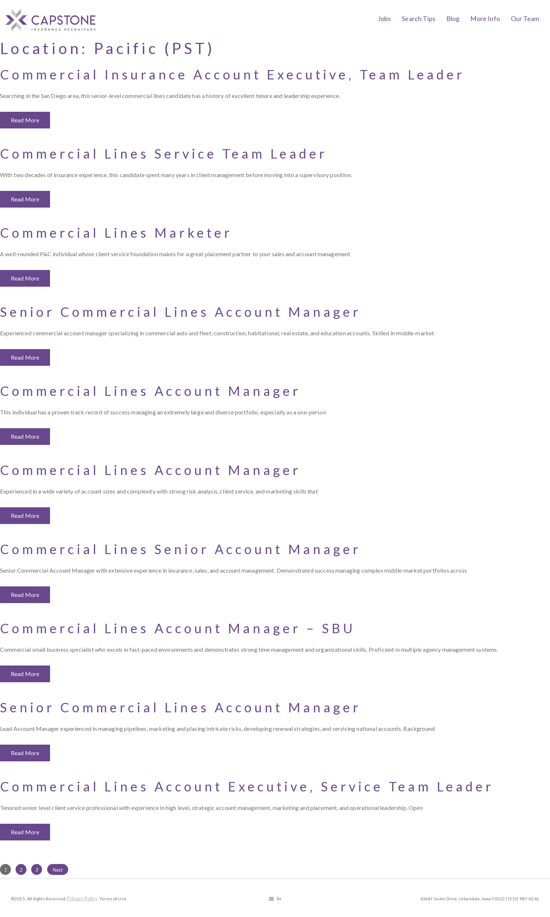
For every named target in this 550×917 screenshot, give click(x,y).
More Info (485, 18)
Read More (25, 119)
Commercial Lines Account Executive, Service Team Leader (247, 786)
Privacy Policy (82, 898)
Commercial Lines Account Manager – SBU (177, 628)
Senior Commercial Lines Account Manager (180, 312)
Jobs (384, 18)
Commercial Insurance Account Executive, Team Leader (232, 74)
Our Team (525, 18)
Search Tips (418, 18)
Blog (453, 18)
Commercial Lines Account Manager (150, 391)
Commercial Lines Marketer (116, 233)
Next (58, 870)
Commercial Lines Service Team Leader (163, 153)
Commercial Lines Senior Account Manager (180, 549)
